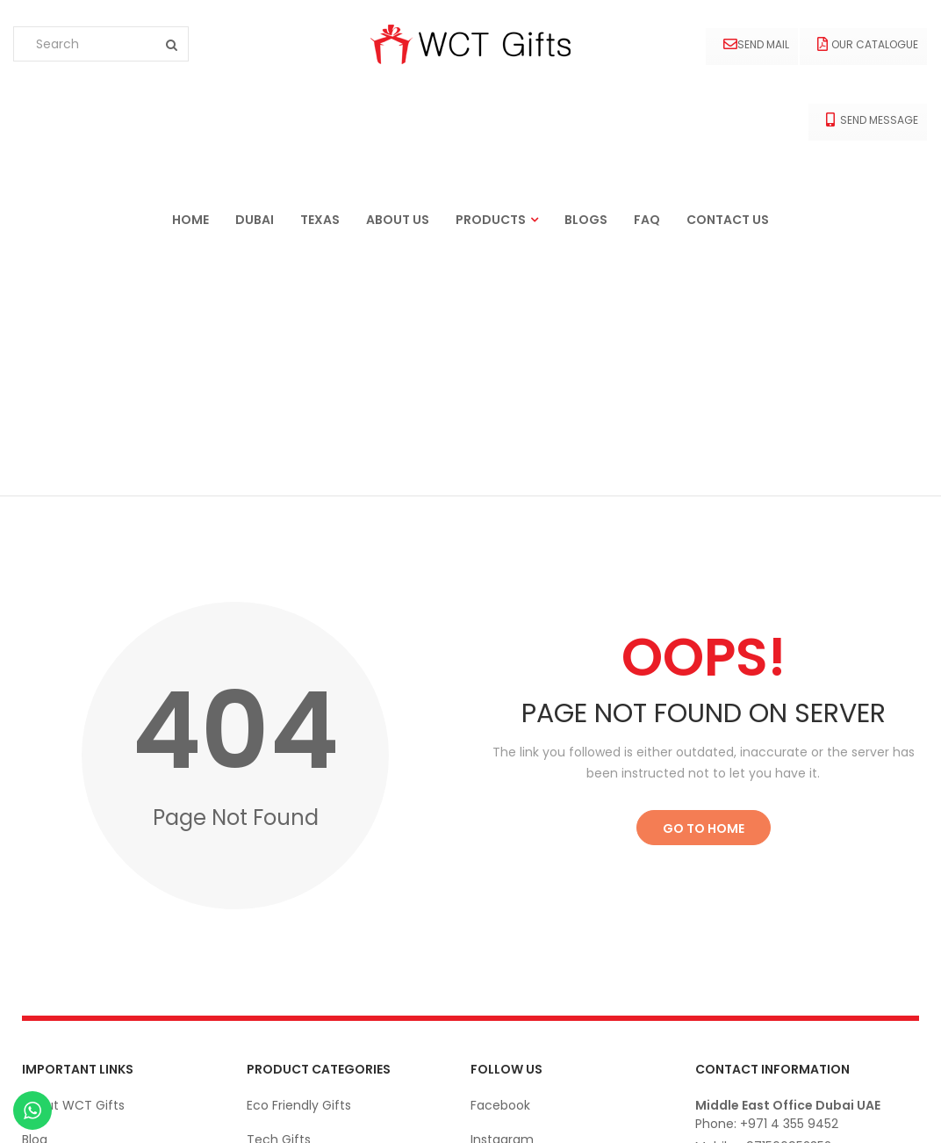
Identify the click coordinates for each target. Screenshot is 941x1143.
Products (491, 219)
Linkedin (494, 928)
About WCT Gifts (73, 860)
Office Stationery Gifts (316, 997)
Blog (34, 894)
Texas (320, 219)
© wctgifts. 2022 (869, 1111)
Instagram (502, 894)
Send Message (872, 119)
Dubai (254, 219)
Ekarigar (111, 1111)
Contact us (727, 219)
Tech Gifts (279, 894)
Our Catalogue (867, 44)
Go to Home (703, 583)
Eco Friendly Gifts (299, 860)
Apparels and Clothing (314, 928)
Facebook (500, 860)
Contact (48, 928)
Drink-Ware (281, 963)
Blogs (585, 219)
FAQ (647, 219)
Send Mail (756, 44)
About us (397, 219)
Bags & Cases (288, 1031)
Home (190, 219)
